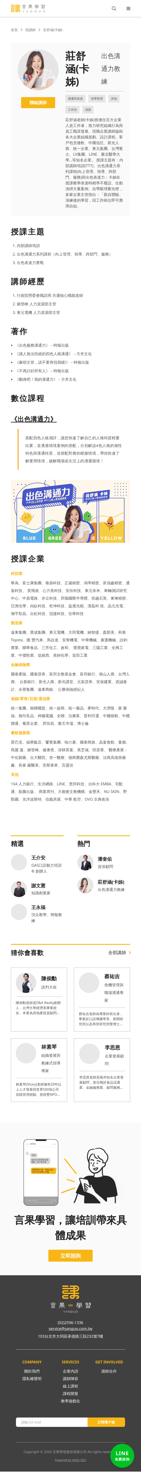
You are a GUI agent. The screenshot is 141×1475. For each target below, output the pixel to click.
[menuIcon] (125, 8)
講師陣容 (70, 1382)
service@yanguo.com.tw (70, 1331)
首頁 (14, 29)
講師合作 (109, 1374)
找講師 (30, 29)
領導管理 (97, 98)
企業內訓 (70, 1374)
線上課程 (70, 1389)
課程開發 (70, 1396)
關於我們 (32, 1374)
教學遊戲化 (70, 1404)
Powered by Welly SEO (70, 1463)
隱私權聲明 (32, 1382)
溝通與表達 (75, 98)
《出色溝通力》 (34, 419)
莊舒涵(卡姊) (52, 29)
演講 (88, 110)
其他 (114, 98)
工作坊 (72, 110)
